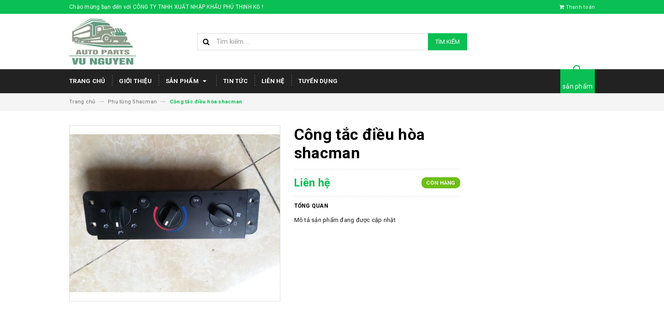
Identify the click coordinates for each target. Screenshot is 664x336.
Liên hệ (273, 81)
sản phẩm (578, 86)
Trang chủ (87, 81)
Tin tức (235, 81)
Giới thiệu (135, 81)
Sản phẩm (187, 81)
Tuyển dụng (318, 81)
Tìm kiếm (447, 41)
